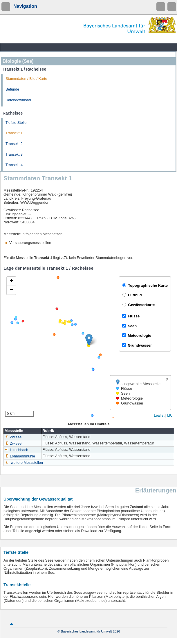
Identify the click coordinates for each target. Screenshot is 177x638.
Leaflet (159, 415)
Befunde (12, 89)
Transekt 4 (14, 165)
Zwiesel (13, 437)
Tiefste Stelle (16, 123)
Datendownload (18, 100)
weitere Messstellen (27, 463)
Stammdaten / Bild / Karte (26, 79)
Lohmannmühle (20, 456)
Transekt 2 (14, 144)
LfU (170, 415)
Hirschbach (16, 450)
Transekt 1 (14, 133)
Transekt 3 (14, 154)
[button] (89, 340)
